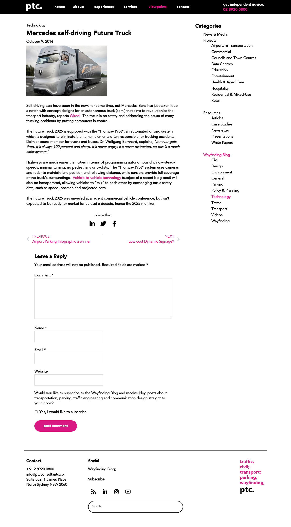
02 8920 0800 (235, 9)
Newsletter (220, 131)
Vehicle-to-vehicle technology (97, 178)
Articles (217, 118)
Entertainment (222, 76)
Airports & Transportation (232, 46)
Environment (221, 172)
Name (40, 328)
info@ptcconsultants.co (45, 475)
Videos (216, 215)
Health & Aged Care (227, 82)
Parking (217, 185)
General (217, 179)
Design (217, 166)
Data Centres (222, 64)
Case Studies (221, 124)
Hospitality (220, 89)
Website (41, 372)
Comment (43, 275)
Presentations (222, 137)
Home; (60, 6)
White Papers (222, 143)
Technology (221, 197)
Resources (211, 113)
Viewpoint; (159, 6)
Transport (219, 209)
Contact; (183, 6)
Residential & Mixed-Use (231, 95)
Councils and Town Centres (233, 58)
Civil (214, 160)
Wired (74, 116)
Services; (132, 6)
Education (219, 70)
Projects (209, 41)
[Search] (172, 506)
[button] (92, 223)
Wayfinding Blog (216, 155)
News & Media (215, 35)
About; (79, 6)
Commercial (221, 52)
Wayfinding (220, 221)
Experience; (105, 6)
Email (40, 350)
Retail (215, 101)
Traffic (216, 203)
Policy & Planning (225, 191)
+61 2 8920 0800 (40, 469)
